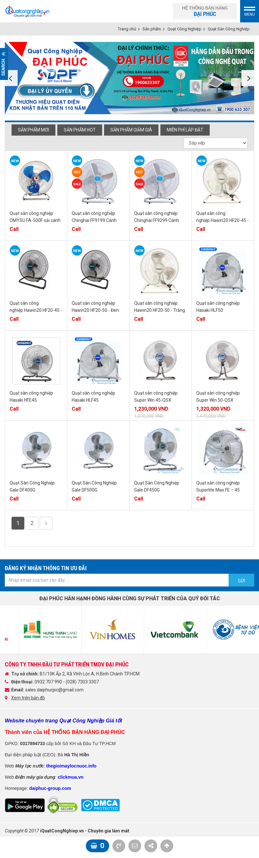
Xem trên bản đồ (28, 697)
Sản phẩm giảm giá (131, 129)
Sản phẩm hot (80, 129)
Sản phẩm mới (33, 129)
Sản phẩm (151, 29)
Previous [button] (11, 78)
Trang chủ (127, 29)
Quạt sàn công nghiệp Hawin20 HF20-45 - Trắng (222, 220)
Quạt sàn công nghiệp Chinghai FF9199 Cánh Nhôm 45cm (94, 220)
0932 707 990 (49, 681)
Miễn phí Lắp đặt (185, 129)
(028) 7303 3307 (82, 681)
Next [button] (247, 78)
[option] (129, 78)
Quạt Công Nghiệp (184, 29)
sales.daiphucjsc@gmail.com (54, 689)
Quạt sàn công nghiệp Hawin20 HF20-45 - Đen (36, 310)
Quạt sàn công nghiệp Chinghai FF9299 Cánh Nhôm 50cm (156, 220)
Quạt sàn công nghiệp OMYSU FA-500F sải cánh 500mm (35, 220)
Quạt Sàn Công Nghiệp (229, 29)
